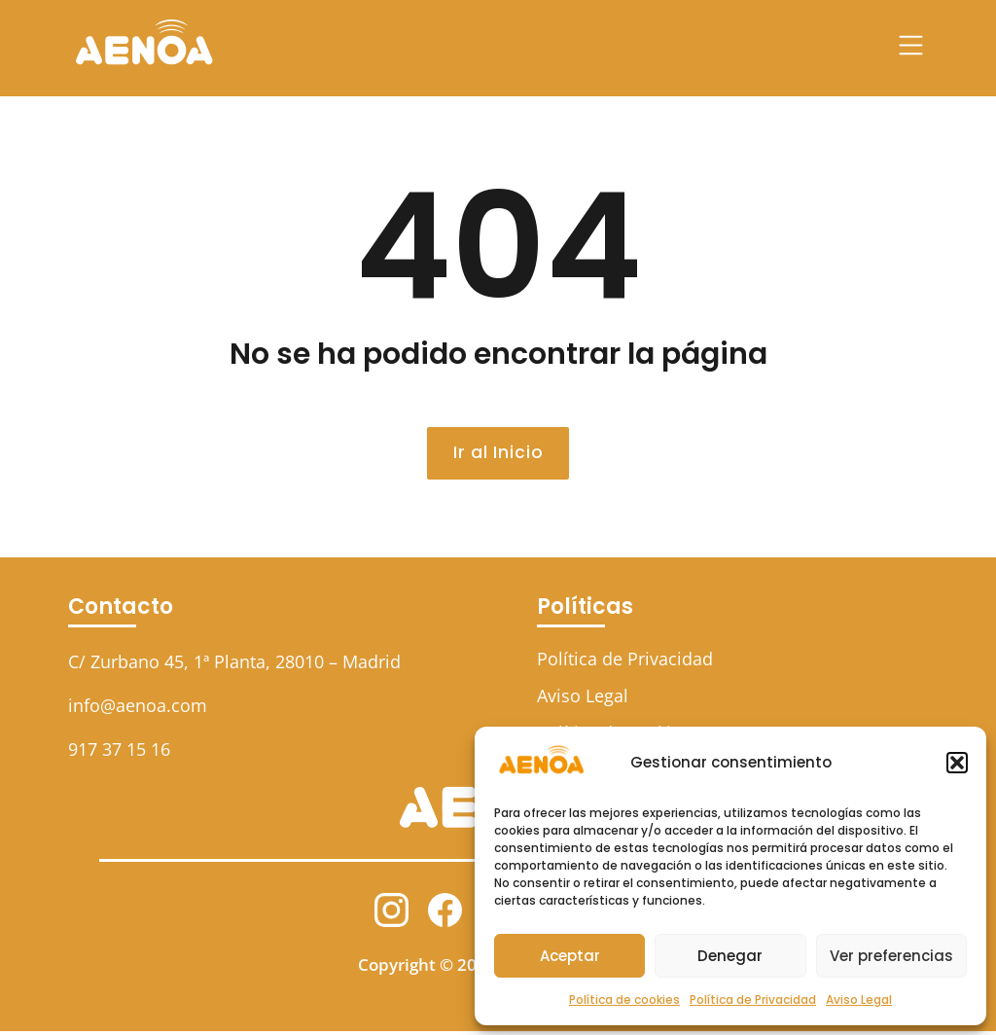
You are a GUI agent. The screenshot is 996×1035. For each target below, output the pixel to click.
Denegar (730, 956)
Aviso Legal (859, 999)
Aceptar (570, 956)
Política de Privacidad (753, 999)
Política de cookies (624, 999)
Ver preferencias (891, 956)
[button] (957, 762)
